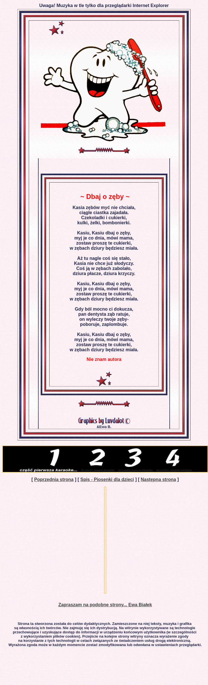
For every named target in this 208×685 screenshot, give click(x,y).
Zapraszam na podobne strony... (93, 604)
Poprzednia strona (54, 479)
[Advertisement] (53, 540)
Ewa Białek (140, 604)
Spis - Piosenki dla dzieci (107, 479)
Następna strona (158, 479)
